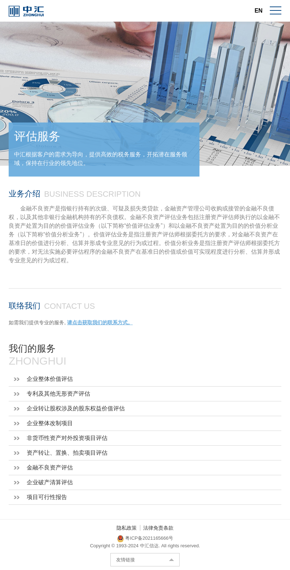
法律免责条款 (158, 528)
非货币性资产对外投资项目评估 (67, 438)
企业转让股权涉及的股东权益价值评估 (76, 408)
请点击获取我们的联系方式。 (100, 322)
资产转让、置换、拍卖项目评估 (67, 453)
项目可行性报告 (47, 497)
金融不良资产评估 (50, 467)
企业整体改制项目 (50, 423)
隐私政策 (127, 528)
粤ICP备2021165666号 (149, 538)
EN (259, 11)
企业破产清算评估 (50, 482)
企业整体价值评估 (50, 379)
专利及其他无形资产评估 (58, 394)
